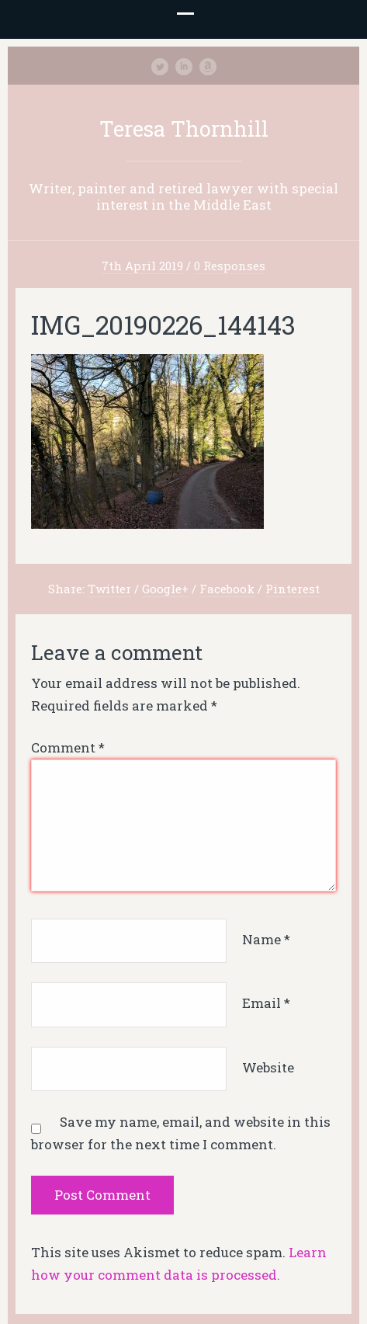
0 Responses (229, 265)
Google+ (165, 588)
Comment (68, 747)
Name (266, 939)
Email (266, 1004)
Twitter (109, 588)
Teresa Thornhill (183, 128)
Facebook (226, 588)
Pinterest (292, 588)
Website (268, 1067)
